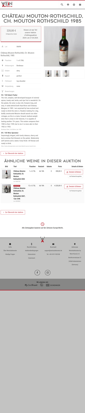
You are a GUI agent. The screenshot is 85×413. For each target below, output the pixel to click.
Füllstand (6, 81)
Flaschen (6, 60)
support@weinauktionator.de (53, 250)
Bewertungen (7, 91)
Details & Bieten (73, 172)
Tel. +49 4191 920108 (53, 254)
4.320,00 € (58, 186)
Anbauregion (7, 66)
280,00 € (59, 171)
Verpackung (7, 86)
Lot (4, 47)
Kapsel (5, 76)
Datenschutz (31, 254)
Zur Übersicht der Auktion (13, 153)
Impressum (31, 258)
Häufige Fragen (10, 254)
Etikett (5, 71)
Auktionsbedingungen (31, 250)
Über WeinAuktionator (10, 250)
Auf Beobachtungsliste (75, 176)
